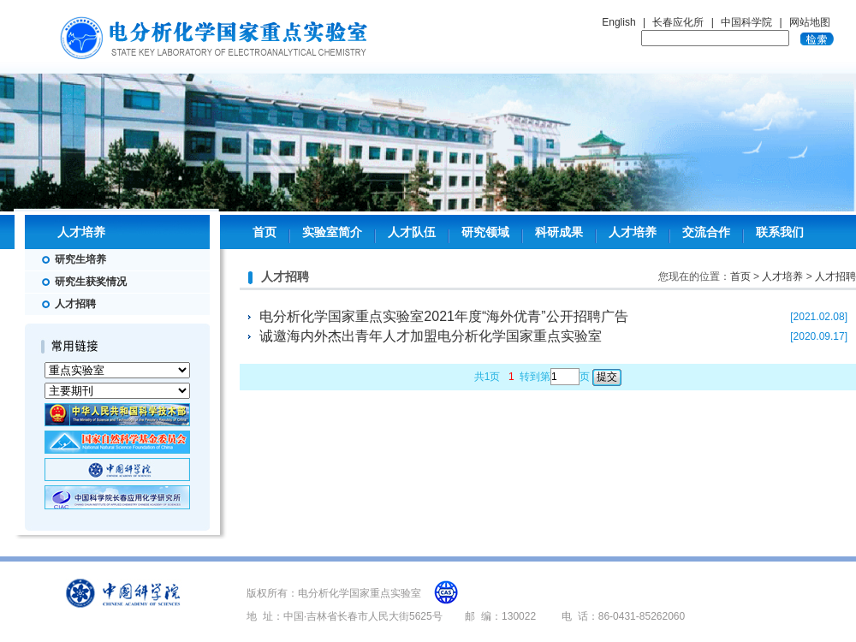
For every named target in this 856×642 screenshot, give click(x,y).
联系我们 (780, 232)
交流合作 (706, 232)
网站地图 (809, 22)
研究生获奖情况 (91, 282)
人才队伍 (412, 232)
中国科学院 (746, 22)
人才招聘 (75, 304)
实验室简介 (332, 232)
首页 (264, 232)
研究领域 (485, 232)
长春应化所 (678, 22)
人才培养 (633, 232)
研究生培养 (80, 259)
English (618, 22)
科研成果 (559, 232)
